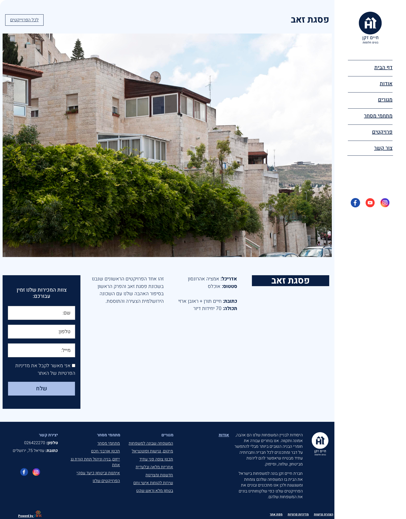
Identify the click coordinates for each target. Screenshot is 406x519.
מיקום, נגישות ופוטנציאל (152, 451)
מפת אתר (276, 514)
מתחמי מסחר (108, 443)
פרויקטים (382, 132)
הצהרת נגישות (323, 514)
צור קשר (383, 148)
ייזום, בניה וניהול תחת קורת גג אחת (95, 462)
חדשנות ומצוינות (159, 475)
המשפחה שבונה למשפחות (151, 443)
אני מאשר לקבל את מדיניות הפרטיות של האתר (45, 369)
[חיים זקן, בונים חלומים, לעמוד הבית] (370, 28)
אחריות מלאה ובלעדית (154, 467)
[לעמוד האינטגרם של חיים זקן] (36, 472)
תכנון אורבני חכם (105, 451)
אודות (386, 83)
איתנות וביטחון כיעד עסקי (98, 473)
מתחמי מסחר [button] (378, 116)
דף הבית (383, 67)
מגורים (385, 99)
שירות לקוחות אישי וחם (153, 483)
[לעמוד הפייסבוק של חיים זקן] (24, 472)
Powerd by (30, 516)
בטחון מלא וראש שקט (154, 491)
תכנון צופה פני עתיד (156, 459)
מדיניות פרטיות (298, 514)
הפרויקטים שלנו (106, 481)
